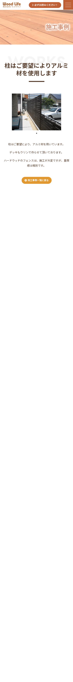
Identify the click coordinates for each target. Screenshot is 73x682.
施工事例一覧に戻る (37, 180)
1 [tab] (37, 133)
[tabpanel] (36, 112)
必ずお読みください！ (45, 5)
